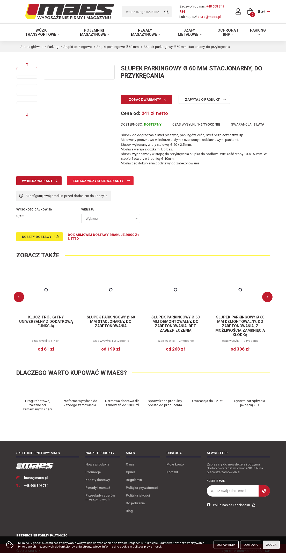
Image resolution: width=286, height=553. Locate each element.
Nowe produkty (97, 459)
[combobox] (110, 218)
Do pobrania (135, 498)
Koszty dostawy (37, 237)
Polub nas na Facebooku (231, 500)
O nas (130, 459)
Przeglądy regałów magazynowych (100, 492)
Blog (129, 506)
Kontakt (172, 467)
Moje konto (175, 459)
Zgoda (271, 545)
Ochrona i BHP (227, 32)
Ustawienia (226, 545)
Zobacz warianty (145, 99)
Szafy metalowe (188, 32)
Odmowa (251, 545)
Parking (258, 30)
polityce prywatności (147, 546)
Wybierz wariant (37, 181)
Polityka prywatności (142, 483)
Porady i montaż (97, 483)
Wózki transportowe (40, 32)
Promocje (93, 467)
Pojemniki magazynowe (93, 32)
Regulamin (134, 475)
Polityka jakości (138, 490)
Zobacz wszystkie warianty (98, 181)
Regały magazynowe (144, 32)
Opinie (131, 467)
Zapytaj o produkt (202, 99)
